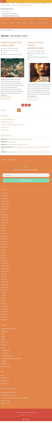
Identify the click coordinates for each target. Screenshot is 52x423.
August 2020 (4, 321)
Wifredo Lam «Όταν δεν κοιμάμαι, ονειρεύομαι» (19, 144)
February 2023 (4, 265)
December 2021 (5, 286)
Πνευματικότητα (5, 3)
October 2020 (4, 316)
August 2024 (4, 224)
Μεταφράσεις (5, 333)
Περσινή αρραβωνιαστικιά (43, 56)
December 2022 (5, 267)
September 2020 (5, 319)
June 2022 (3, 278)
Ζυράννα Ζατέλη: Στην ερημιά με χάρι (11, 44)
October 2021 (4, 289)
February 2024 (4, 238)
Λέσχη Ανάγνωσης (7, 50)
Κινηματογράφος (6, 352)
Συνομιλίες (14, 5)
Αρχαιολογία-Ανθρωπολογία (22, 3)
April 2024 (3, 232)
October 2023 (4, 246)
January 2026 (4, 200)
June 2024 (3, 227)
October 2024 (4, 222)
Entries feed (4, 380)
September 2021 (5, 292)
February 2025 (4, 216)
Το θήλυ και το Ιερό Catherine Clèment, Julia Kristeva (14, 124)
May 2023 (3, 257)
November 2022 (5, 270)
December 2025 (5, 203)
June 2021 (3, 297)
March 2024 (4, 235)
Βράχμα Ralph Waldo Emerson (9, 119)
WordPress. (30, 416)
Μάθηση (8, 5)
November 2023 (5, 243)
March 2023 (4, 262)
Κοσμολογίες (7, 8)
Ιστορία (12, 3)
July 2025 (3, 214)
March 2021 (4, 305)
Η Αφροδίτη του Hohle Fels (8, 122)
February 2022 (4, 284)
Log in (2, 377)
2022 (4, 30)
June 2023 (3, 254)
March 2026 (4, 195)
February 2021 (4, 308)
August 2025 (4, 211)
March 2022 (4, 281)
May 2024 (3, 230)
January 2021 (4, 311)
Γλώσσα (2, 5)
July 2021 (3, 294)
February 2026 (4, 197)
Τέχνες (49, 3)
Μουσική (4, 363)
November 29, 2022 (14, 48)
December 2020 (5, 313)
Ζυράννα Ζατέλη (6, 54)
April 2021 (3, 302)
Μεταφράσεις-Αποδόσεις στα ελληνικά (11, 360)
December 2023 (5, 241)
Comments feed (5, 382)
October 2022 (4, 273)
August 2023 (4, 249)
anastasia (5, 48)
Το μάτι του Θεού (5, 130)
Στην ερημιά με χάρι (14, 54)
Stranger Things (5, 127)
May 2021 (3, 300)
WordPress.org (4, 385)
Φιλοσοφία (43, 3)
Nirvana (25, 416)
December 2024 (5, 219)
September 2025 (5, 208)
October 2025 (4, 205)
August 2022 (4, 275)
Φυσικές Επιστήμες (34, 3)
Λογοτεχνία (3, 52)
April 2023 (3, 259)
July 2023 (3, 251)
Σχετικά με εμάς (22, 5)
